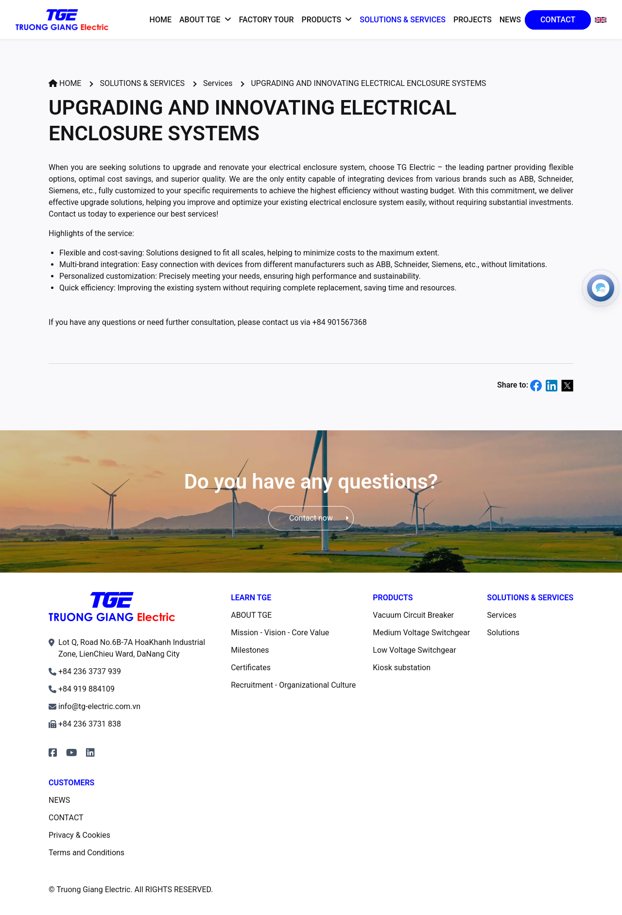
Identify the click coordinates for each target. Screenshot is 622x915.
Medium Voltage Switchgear (421, 632)
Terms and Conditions (86, 852)
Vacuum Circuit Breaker (413, 615)
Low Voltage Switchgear (414, 650)
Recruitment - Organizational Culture (293, 685)
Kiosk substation (402, 667)
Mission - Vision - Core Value (280, 632)
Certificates (251, 667)
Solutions (503, 632)
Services (217, 83)
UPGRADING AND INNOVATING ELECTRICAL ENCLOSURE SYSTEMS (368, 83)
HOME (65, 83)
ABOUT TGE (251, 615)
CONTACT (66, 817)
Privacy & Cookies (79, 835)
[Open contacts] (600, 288)
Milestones (250, 650)
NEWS (59, 800)
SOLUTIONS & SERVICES (142, 83)
